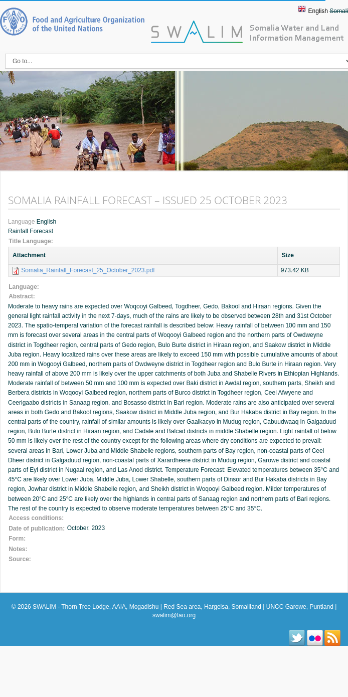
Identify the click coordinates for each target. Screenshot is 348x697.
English (318, 11)
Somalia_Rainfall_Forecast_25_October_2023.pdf (87, 270)
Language (22, 221)
